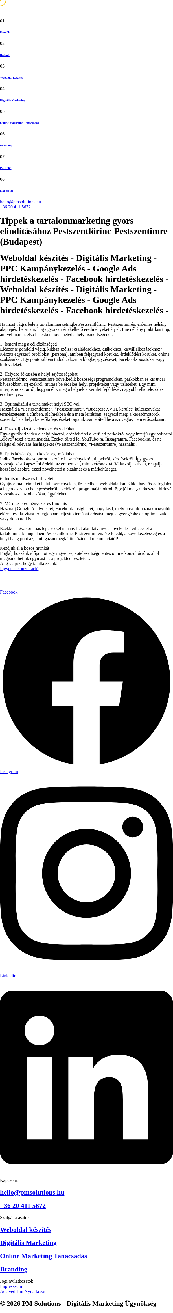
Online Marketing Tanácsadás (19, 122)
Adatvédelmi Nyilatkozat (22, 1291)
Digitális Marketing (12, 100)
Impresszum (11, 1286)
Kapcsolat (6, 190)
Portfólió (5, 168)
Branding (6, 145)
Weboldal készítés (11, 77)
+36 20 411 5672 (15, 206)
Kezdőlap (6, 32)
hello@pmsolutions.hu (20, 201)
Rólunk (5, 55)
